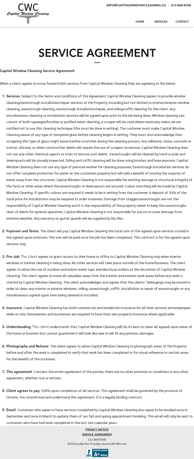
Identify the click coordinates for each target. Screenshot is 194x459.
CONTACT (182, 21)
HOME (140, 21)
